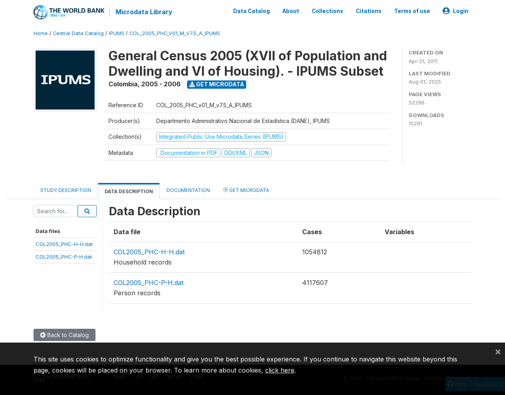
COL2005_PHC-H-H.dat (64, 244)
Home (41, 33)
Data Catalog (251, 11)
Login (455, 11)
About (290, 11)
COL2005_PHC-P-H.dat (64, 256)
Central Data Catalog (78, 33)
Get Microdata (216, 84)
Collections (327, 11)
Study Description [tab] (65, 190)
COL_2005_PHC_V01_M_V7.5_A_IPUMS (174, 33)
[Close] (498, 351)
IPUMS (116, 33)
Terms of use (412, 11)
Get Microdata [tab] (246, 189)
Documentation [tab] (188, 190)
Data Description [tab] (129, 191)
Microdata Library (144, 12)
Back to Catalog (64, 335)
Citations (369, 11)
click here (279, 370)
